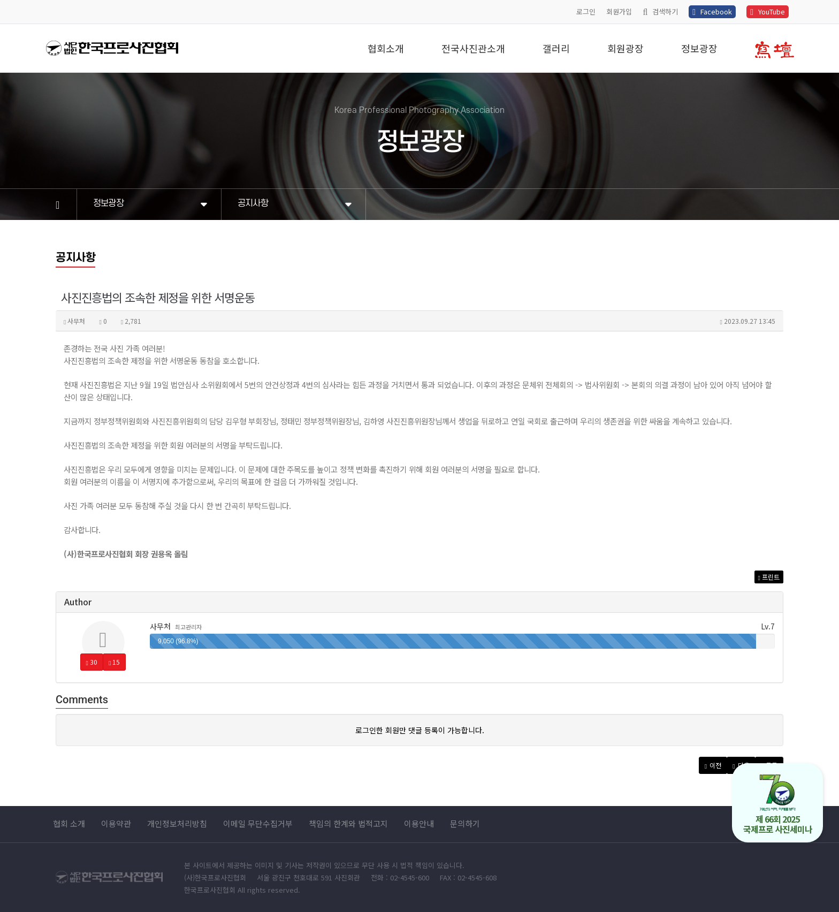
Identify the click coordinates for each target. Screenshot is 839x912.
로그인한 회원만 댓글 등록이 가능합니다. (419, 730)
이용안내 (419, 823)
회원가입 (619, 11)
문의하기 (465, 823)
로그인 (586, 11)
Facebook (712, 11)
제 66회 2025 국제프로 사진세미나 (777, 804)
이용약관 (116, 823)
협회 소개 (69, 823)
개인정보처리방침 (177, 823)
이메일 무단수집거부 (258, 823)
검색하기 (660, 11)
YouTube (767, 11)
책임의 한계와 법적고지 (348, 823)
